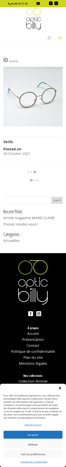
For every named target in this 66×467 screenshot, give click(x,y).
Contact (33, 345)
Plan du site (33, 357)
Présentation (33, 339)
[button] (60, 388)
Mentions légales (33, 363)
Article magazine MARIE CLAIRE (29, 217)
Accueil (33, 333)
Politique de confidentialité (34, 461)
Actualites (11, 240)
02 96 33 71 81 (19, 3)
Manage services (33, 424)
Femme (13, 61)
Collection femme (33, 381)
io (33, 172)
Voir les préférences (33, 454)
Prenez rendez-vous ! (20, 224)
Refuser (33, 444)
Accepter (33, 435)
